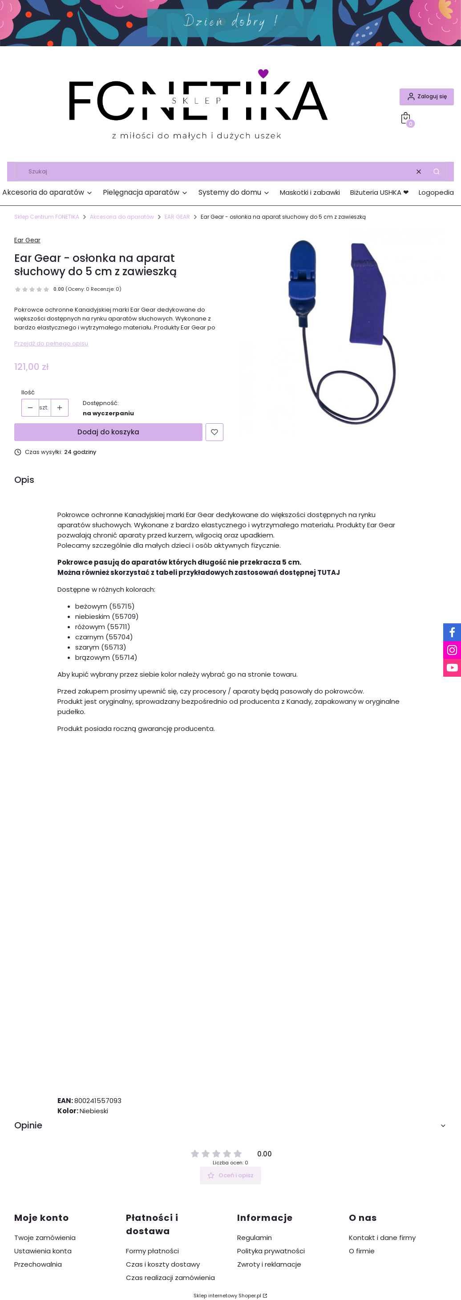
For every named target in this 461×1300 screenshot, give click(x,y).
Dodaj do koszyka (108, 432)
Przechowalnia (38, 1264)
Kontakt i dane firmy (382, 1237)
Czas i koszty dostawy (163, 1264)
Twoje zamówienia (45, 1237)
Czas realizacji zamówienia (170, 1277)
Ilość (28, 392)
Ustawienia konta (43, 1251)
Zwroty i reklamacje (269, 1264)
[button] (437, 171)
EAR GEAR (177, 217)
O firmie (362, 1251)
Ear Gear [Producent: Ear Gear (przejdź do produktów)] (27, 240)
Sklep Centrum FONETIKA (46, 217)
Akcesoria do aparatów (122, 217)
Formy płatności (152, 1251)
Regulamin (254, 1237)
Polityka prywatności (271, 1251)
